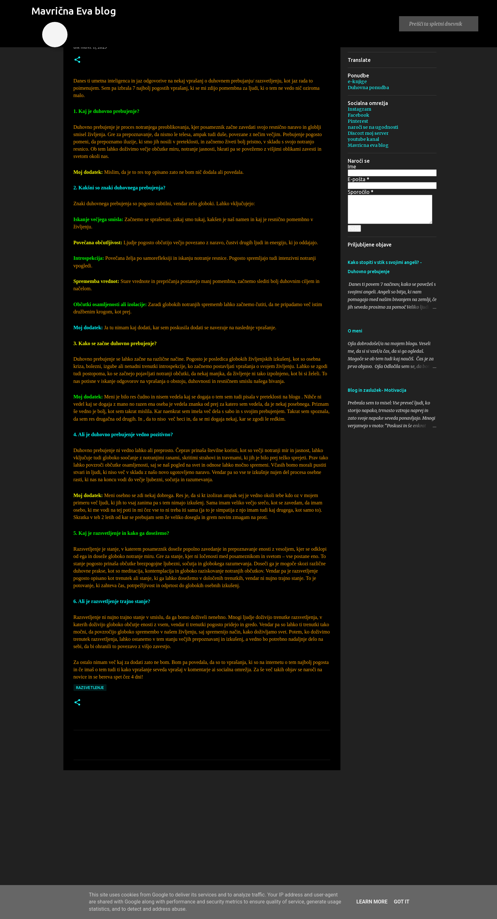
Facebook (358, 115)
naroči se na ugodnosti (373, 127)
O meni (355, 330)
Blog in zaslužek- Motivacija (377, 390)
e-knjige (357, 81)
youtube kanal (363, 139)
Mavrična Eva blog (73, 10)
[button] (77, 60)
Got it (401, 902)
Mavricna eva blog (368, 145)
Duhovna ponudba (368, 87)
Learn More (371, 902)
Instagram (359, 109)
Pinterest (358, 121)
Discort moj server (368, 133)
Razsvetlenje (90, 688)
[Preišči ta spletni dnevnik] (442, 23)
